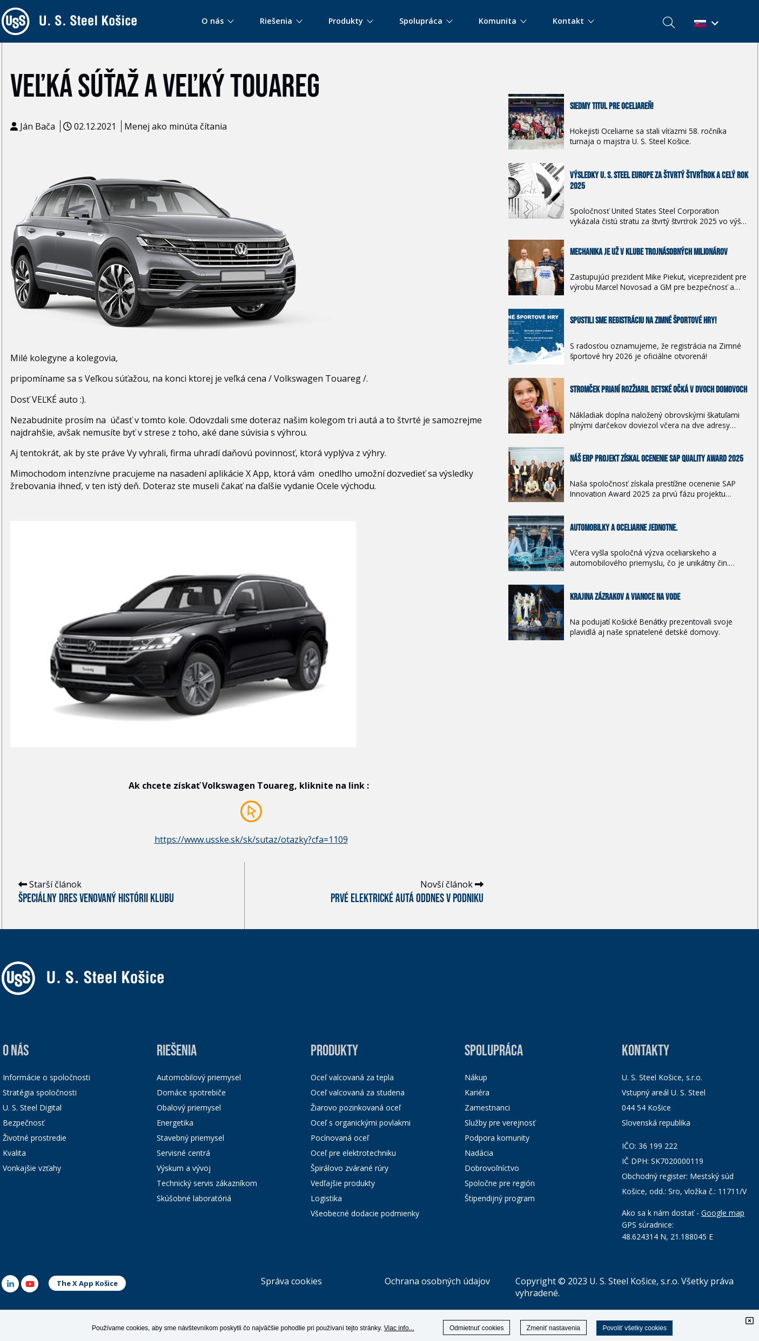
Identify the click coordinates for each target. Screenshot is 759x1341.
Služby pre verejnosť (500, 1123)
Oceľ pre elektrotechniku (353, 1153)
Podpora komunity (497, 1138)
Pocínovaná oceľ (340, 1138)
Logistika (326, 1198)
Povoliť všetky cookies (634, 1328)
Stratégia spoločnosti (40, 1092)
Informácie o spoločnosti (46, 1077)
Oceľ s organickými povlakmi (361, 1123)
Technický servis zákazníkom (207, 1183)
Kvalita (14, 1153)
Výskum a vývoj (184, 1168)
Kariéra (477, 1092)
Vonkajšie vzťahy (32, 1168)
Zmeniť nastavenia (553, 1328)
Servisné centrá (183, 1153)
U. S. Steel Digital (32, 1107)
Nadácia (479, 1153)
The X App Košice (87, 1283)
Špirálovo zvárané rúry (349, 1168)
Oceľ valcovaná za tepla (352, 1077)
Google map (722, 1213)
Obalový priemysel (189, 1107)
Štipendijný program (500, 1198)
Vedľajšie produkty (343, 1183)
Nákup (476, 1077)
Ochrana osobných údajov (437, 1281)
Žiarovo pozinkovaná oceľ (356, 1107)
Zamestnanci (487, 1107)
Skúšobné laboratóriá (194, 1198)
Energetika (175, 1123)
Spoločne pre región (500, 1183)
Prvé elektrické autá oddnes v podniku (407, 898)
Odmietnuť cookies (476, 1328)
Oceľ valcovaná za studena (358, 1092)
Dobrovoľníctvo (492, 1168)
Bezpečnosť (23, 1123)
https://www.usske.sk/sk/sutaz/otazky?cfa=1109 (251, 839)
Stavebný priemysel (190, 1138)
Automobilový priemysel (199, 1077)
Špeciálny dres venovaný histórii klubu (96, 898)
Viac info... (399, 1328)
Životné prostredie (34, 1138)
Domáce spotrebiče (191, 1092)
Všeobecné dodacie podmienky (365, 1213)
